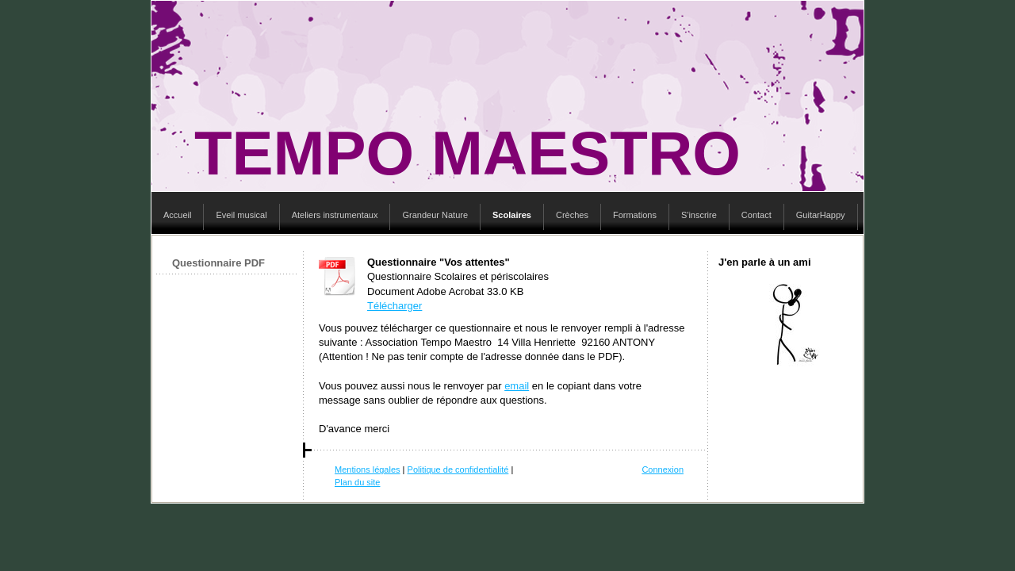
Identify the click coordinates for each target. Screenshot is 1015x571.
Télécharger (394, 306)
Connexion (663, 469)
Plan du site (357, 482)
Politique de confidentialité (458, 469)
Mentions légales (367, 469)
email (516, 386)
